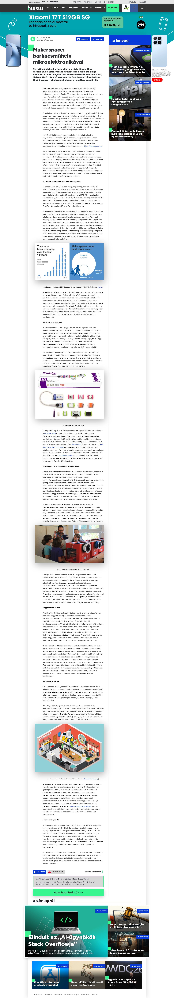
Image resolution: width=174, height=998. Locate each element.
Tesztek (87, 2)
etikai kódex (58, 994)
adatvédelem (85, 994)
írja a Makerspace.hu (93, 146)
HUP (43, 2)
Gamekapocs (52, 2)
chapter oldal (50, 433)
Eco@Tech (73, 8)
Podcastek (109, 2)
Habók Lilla (46, 38)
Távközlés (87, 8)
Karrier (142, 2)
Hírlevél (132, 2)
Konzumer (112, 8)
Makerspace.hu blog (91, 779)
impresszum (38, 994)
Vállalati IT (52, 8)
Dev (63, 8)
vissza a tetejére (93, 872)
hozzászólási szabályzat (71, 994)
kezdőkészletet (65, 456)
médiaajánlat (48, 994)
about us (94, 994)
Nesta (100, 287)
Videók (98, 2)
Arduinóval (76, 444)
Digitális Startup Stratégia (80, 806)
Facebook (83, 39)
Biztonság (100, 8)
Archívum (77, 2)
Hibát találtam (55, 871)
